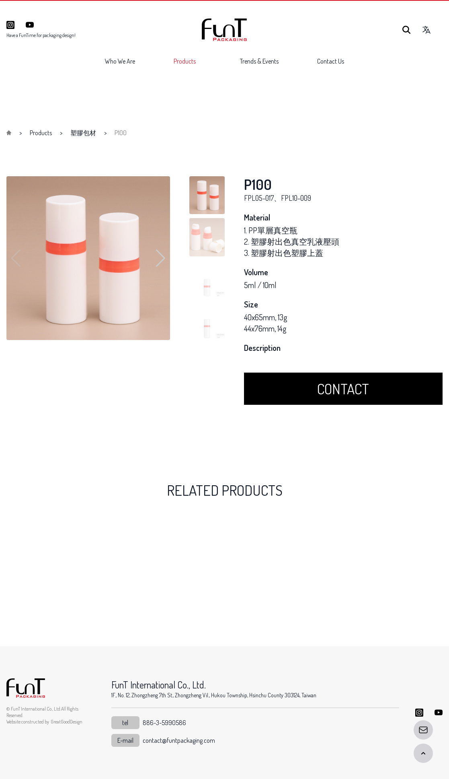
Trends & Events (259, 61)
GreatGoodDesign (66, 722)
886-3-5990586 (164, 723)
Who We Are (120, 61)
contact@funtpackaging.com (179, 740)
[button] (160, 258)
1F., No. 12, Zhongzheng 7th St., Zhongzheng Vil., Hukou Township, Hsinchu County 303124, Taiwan (213, 695)
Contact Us (330, 61)
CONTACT (343, 388)
